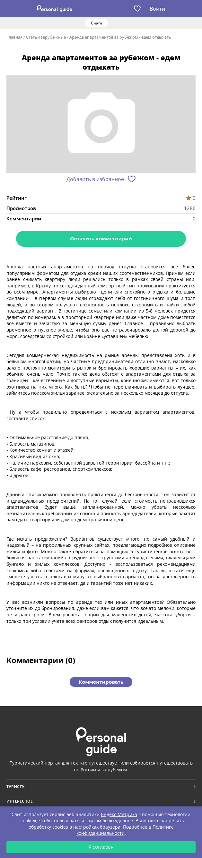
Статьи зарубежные (46, 37)
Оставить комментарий (101, 239)
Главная (14, 37)
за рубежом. (114, 769)
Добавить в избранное (95, 179)
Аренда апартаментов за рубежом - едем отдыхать (120, 37)
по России (85, 769)
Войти (157, 8)
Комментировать (101, 682)
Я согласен (101, 847)
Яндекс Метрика (119, 814)
